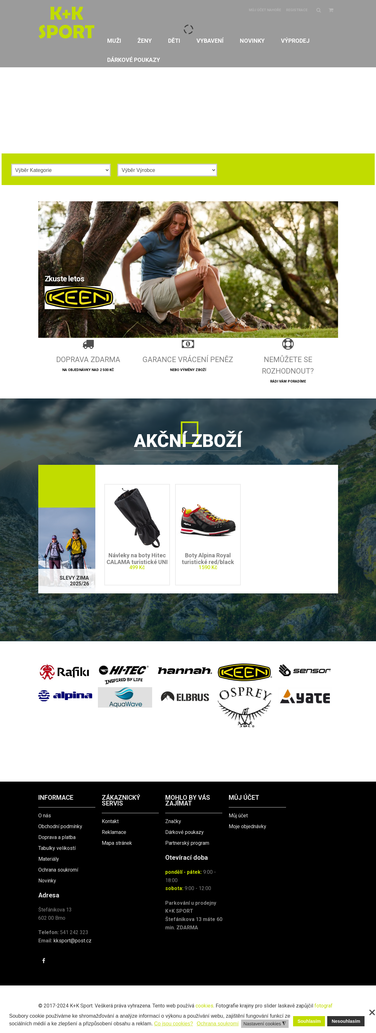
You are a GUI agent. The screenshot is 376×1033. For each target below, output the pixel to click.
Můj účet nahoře (265, 10)
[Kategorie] (61, 170)
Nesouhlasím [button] (346, 1021)
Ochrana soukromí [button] (218, 1023)
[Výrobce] (167, 170)
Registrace (296, 10)
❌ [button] (372, 1012)
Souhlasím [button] (309, 1021)
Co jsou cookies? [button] (173, 1023)
